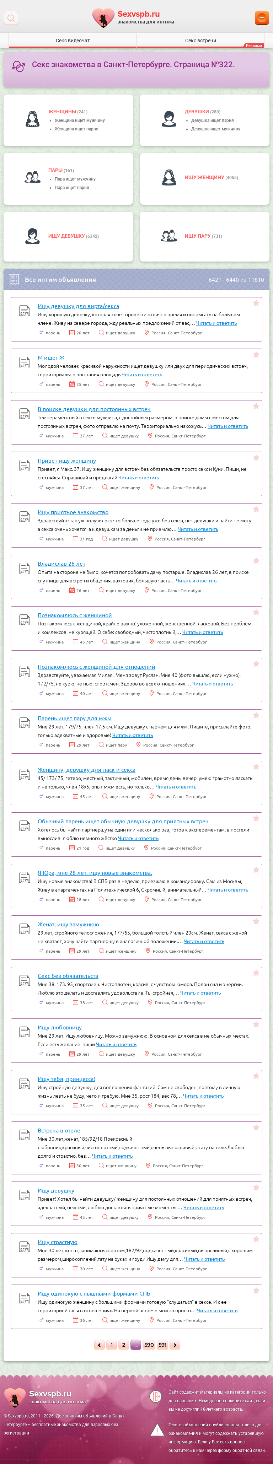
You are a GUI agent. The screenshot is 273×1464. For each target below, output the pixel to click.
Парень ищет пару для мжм (75, 717)
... (136, 1345)
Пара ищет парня (72, 187)
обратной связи (248, 1450)
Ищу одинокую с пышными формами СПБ (94, 1293)
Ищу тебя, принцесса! (66, 1078)
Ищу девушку (67, 236)
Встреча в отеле (59, 1130)
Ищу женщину (205, 177)
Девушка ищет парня (212, 120)
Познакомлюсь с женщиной (75, 614)
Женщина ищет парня (76, 129)
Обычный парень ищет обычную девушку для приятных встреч (123, 820)
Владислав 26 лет (61, 563)
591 (162, 1345)
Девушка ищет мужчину (215, 129)
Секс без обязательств (68, 975)
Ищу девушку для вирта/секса (78, 305)
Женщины (62, 111)
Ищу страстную (57, 1241)
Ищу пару (198, 236)
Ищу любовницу (60, 1026)
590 (149, 1345)
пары (56, 170)
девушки (197, 111)
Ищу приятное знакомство (73, 511)
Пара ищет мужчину (75, 179)
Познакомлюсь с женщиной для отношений (96, 666)
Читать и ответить (216, 322)
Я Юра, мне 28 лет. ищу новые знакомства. (95, 872)
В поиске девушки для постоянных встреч (94, 408)
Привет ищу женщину (67, 460)
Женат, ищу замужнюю (68, 923)
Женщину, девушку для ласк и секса (86, 769)
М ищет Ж (51, 357)
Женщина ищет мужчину (80, 120)
